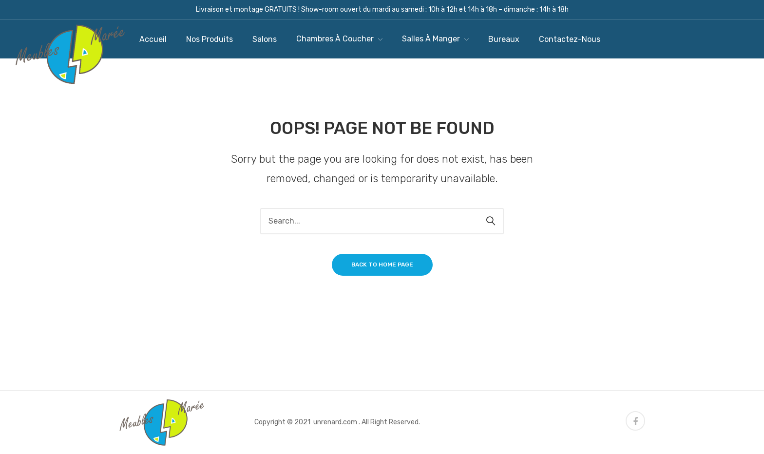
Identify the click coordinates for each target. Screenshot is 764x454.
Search (490, 221)
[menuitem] (153, 39)
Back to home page (382, 264)
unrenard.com (335, 422)
